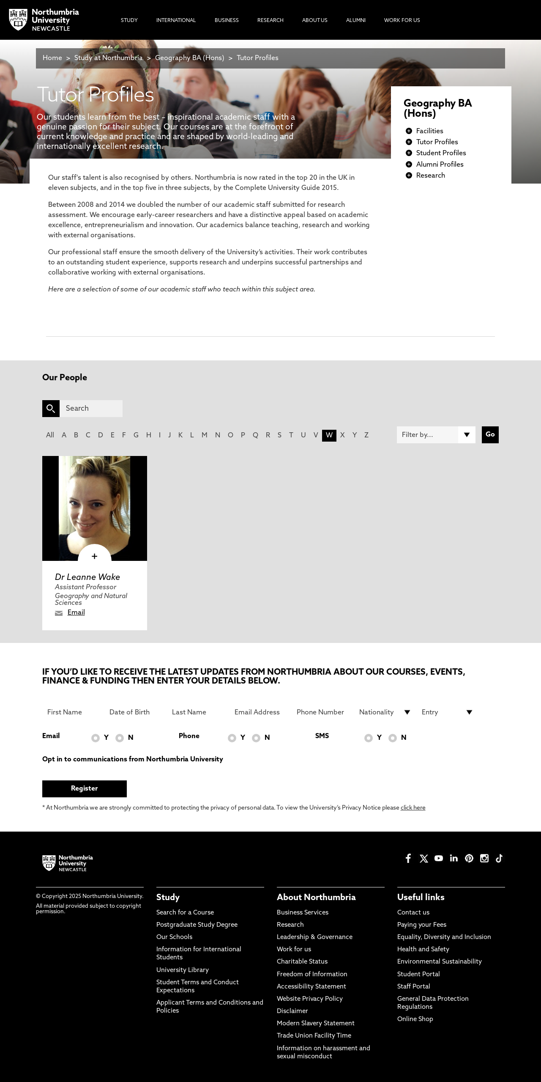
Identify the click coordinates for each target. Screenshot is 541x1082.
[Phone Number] (322, 712)
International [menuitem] (176, 20)
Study (168, 898)
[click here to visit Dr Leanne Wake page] (94, 508)
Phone (189, 736)
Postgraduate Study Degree (197, 925)
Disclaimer (292, 1011)
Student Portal (418, 975)
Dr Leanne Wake (87, 578)
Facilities (429, 131)
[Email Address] (260, 712)
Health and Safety (423, 950)
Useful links (421, 898)
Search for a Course (185, 913)
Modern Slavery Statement (316, 1024)
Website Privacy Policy (310, 999)
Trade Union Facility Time (314, 1036)
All (50, 435)
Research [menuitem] (270, 20)
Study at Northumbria (108, 58)
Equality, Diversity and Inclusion (444, 937)
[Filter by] (436, 434)
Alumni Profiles (440, 165)
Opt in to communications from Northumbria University (132, 759)
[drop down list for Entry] (448, 712)
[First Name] (73, 712)
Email (76, 613)
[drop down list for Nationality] (385, 712)
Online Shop (415, 1019)
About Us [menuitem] (315, 20)
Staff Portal (413, 987)
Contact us (413, 913)
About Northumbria (316, 898)
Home (52, 58)
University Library (182, 970)
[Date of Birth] (135, 712)
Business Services (302, 913)
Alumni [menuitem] (356, 20)
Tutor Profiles (258, 58)
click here (413, 808)
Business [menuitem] (227, 20)
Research (430, 176)
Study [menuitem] (129, 20)
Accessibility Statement (311, 987)
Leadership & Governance (314, 937)
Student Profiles (441, 153)
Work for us (294, 950)
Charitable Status (302, 962)
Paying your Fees (421, 925)
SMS (322, 736)
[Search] (91, 408)
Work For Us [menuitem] (402, 20)
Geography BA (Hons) (189, 58)
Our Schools (174, 937)
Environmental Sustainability (439, 962)
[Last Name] (198, 712)
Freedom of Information (312, 975)
